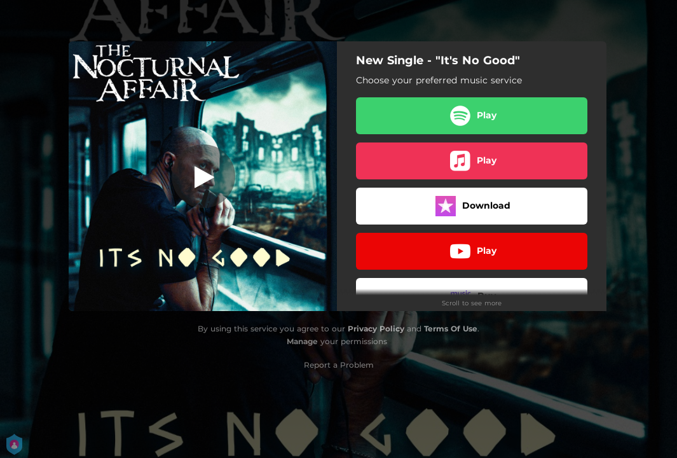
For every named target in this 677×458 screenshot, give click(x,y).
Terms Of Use (450, 328)
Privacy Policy (376, 328)
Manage (302, 341)
